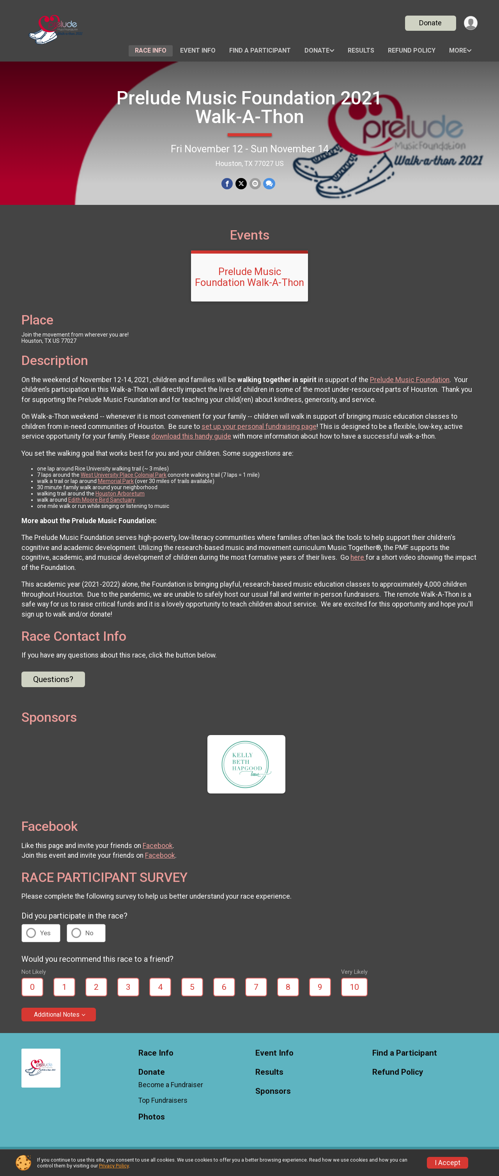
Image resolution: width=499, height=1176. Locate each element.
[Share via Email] (254, 183)
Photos (151, 1121)
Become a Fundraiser (170, 1089)
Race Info (150, 50)
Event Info (198, 50)
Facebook (158, 850)
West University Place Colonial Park (123, 479)
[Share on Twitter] (241, 183)
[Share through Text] (269, 183)
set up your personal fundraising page (259, 431)
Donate (430, 23)
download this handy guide (191, 441)
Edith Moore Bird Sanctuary (101, 504)
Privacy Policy (114, 1166)
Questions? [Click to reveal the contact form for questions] (53, 684)
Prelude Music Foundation (409, 384)
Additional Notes (57, 1019)
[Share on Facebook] (227, 183)
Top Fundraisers (163, 1105)
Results (361, 50)
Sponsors (273, 1095)
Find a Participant (260, 50)
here (358, 562)
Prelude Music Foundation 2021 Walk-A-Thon (249, 107)
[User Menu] (470, 23)
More (458, 50)
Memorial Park (116, 486)
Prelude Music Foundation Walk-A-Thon (249, 281)
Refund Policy (411, 50)
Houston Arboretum (120, 498)
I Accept (447, 1163)
